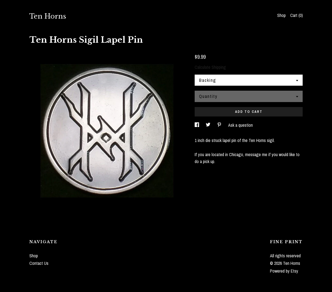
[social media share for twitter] (209, 125)
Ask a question (240, 125)
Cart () (296, 15)
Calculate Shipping (210, 67)
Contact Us (38, 263)
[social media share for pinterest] (220, 125)
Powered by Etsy (284, 271)
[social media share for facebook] (197, 125)
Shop (281, 15)
